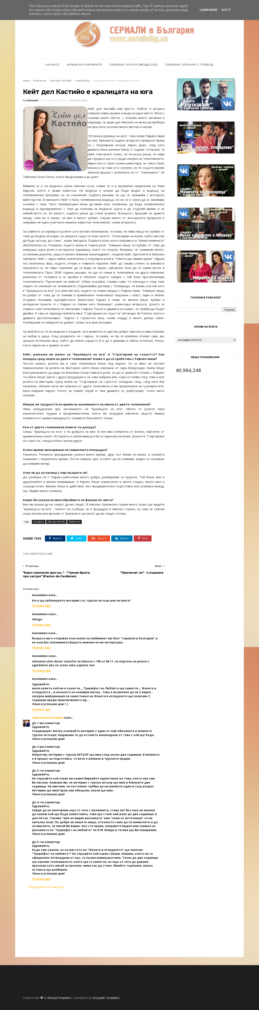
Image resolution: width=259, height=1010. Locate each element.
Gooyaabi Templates (106, 998)
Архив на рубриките (84, 64)
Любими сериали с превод (189, 64)
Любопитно (83, 80)
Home (26, 80)
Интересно (39, 80)
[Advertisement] (94, 923)
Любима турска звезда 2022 (134, 64)
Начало (52, 64)
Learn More (208, 10)
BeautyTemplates (59, 998)
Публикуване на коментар (46, 887)
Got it (226, 10)
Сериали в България (47, 717)
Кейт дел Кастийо (61, 80)
